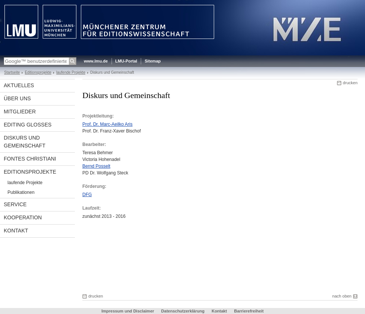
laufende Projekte (70, 72)
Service (15, 204)
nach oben (342, 296)
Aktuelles (19, 85)
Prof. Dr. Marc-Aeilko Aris (107, 124)
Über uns (17, 98)
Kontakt (16, 231)
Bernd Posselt (96, 166)
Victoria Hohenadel (101, 159)
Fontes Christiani (30, 159)
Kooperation (23, 217)
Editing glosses (28, 125)
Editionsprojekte (38, 72)
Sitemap (153, 61)
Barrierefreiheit (249, 311)
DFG (87, 194)
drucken (350, 82)
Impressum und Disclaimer (127, 311)
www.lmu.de (96, 61)
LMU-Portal (126, 61)
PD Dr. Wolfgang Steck (105, 173)
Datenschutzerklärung (183, 311)
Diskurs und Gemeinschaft (24, 142)
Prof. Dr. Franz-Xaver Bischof (111, 131)
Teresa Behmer (97, 152)
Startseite (12, 72)
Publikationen (20, 192)
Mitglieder (20, 112)
